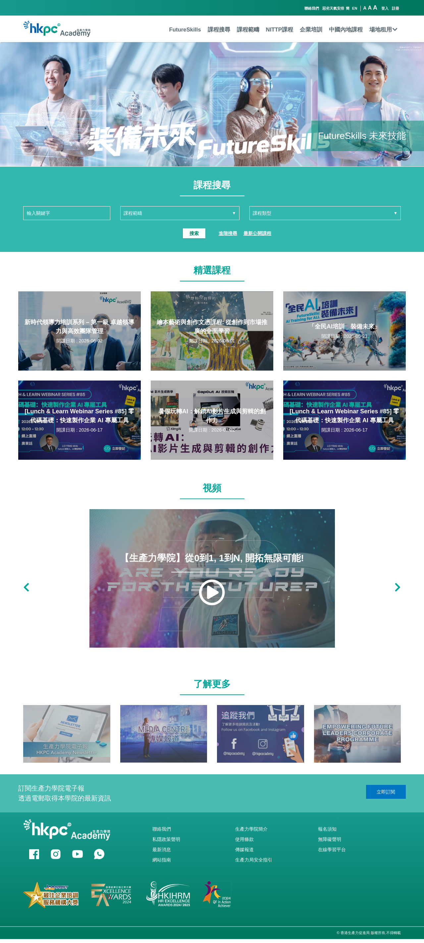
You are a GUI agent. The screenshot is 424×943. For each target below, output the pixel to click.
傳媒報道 (244, 849)
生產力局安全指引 (253, 859)
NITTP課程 (279, 30)
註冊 (395, 8)
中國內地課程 (346, 30)
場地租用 (383, 30)
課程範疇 (248, 30)
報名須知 (327, 829)
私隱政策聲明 (166, 839)
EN (354, 8)
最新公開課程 (257, 233)
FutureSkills (185, 30)
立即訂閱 (386, 792)
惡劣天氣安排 (333, 8)
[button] (192, 156)
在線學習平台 (332, 849)
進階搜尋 (228, 233)
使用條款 (244, 839)
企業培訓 (311, 30)
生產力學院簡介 (251, 829)
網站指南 (161, 859)
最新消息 (161, 849)
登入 (385, 8)
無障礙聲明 (329, 839)
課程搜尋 (219, 30)
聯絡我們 (311, 8)
